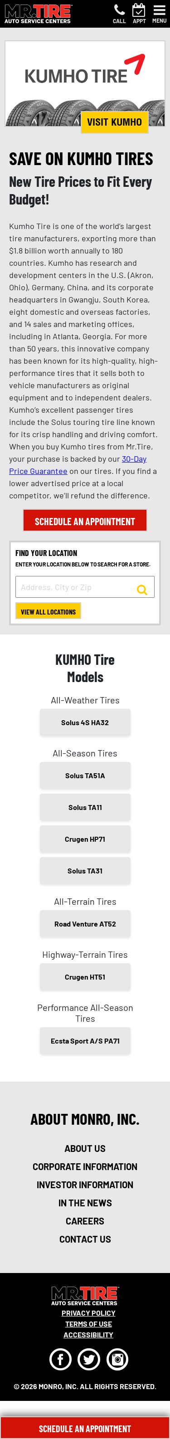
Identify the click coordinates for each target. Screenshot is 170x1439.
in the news (85, 1202)
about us (85, 1148)
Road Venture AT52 (85, 923)
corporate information (85, 1166)
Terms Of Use (88, 1323)
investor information (85, 1184)
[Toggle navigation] (159, 14)
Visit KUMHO (114, 122)
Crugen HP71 (85, 838)
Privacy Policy (89, 1312)
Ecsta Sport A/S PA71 (85, 1040)
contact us (85, 1239)
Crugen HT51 (85, 976)
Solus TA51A (85, 775)
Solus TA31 (85, 870)
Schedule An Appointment (85, 1428)
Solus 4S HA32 (85, 722)
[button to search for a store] (142, 589)
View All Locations (48, 611)
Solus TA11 (85, 807)
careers (85, 1220)
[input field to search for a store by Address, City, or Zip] (85, 587)
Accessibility (88, 1334)
